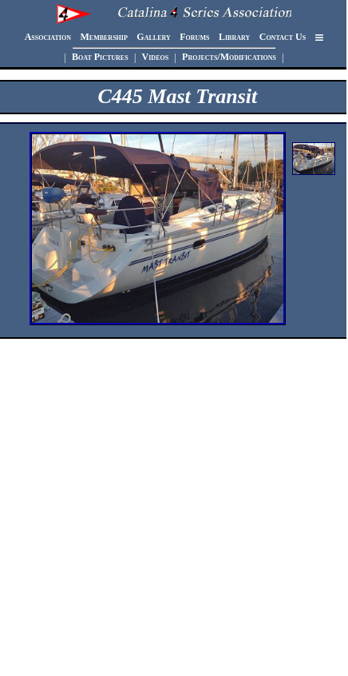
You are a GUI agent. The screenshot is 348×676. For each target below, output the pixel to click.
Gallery (153, 37)
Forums (194, 37)
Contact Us (282, 37)
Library (234, 37)
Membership (103, 37)
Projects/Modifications (229, 57)
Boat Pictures (100, 57)
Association (48, 37)
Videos (155, 57)
